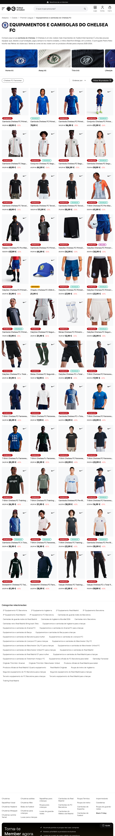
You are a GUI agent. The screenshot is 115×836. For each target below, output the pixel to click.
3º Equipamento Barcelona (93, 610)
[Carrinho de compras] (109, 9)
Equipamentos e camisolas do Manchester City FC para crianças (28, 646)
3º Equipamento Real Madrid (14, 615)
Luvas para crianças (29, 817)
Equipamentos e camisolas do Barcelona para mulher (24, 637)
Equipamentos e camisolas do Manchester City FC (72, 641)
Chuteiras (6, 798)
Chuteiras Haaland (9, 807)
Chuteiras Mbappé (9, 811)
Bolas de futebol (27, 807)
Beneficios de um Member (57, 2)
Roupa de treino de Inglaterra (82, 667)
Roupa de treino (83, 803)
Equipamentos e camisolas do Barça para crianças (55, 632)
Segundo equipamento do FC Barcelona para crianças (24, 672)
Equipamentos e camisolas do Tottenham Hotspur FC (24, 659)
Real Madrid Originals (58, 667)
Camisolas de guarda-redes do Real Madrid (20, 619)
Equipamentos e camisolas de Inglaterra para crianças (64, 624)
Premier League (26, 18)
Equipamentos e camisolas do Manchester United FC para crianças (29, 650)
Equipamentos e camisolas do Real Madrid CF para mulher (26, 654)
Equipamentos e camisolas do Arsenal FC (19, 628)
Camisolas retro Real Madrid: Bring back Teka (20, 624)
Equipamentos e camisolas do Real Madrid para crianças (75, 654)
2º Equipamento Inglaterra (41, 610)
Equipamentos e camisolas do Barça (17, 632)
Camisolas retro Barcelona (85, 619)
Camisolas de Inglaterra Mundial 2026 (55, 619)
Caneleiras (100, 803)
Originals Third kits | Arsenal (14, 663)
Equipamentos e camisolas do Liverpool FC (66, 637)
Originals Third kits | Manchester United (44, 663)
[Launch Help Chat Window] (106, 825)
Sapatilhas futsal (8, 803)
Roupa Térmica (83, 798)
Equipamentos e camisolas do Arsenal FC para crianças (61, 628)
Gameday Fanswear (100, 659)
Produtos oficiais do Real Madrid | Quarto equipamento (24, 667)
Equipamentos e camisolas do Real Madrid (76, 650)
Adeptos (5, 18)
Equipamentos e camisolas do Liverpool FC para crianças (25, 641)
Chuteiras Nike (27, 803)
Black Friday (101, 813)
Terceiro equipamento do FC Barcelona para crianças (24, 676)
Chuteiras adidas (28, 798)
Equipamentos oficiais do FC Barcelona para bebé (68, 659)
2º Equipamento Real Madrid (67, 610)
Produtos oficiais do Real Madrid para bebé (81, 663)
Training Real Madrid (11, 681)
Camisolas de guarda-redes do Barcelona (74, 615)
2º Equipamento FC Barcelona (15, 610)
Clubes (14, 18)
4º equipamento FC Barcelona (42, 615)
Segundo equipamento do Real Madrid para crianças (71, 672)
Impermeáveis (102, 798)
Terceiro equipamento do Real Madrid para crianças (70, 676)
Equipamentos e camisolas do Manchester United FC (79, 646)
